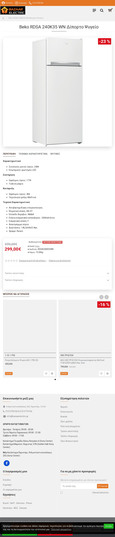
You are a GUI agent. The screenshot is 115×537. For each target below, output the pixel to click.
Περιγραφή (9, 154)
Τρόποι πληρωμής (14, 280)
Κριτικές (55, 154)
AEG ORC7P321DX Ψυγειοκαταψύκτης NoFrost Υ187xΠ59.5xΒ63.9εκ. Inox (82, 361)
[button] (101, 297)
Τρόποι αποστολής (14, 273)
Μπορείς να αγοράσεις (16, 294)
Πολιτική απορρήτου (61, 529)
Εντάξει (108, 526)
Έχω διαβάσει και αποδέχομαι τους (85, 492)
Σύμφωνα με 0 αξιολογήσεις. (32, 260)
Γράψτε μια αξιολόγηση (60, 260)
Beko (37, 246)
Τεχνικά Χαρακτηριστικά (33, 154)
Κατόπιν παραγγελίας (52, 242)
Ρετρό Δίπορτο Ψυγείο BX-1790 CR (21, 360)
